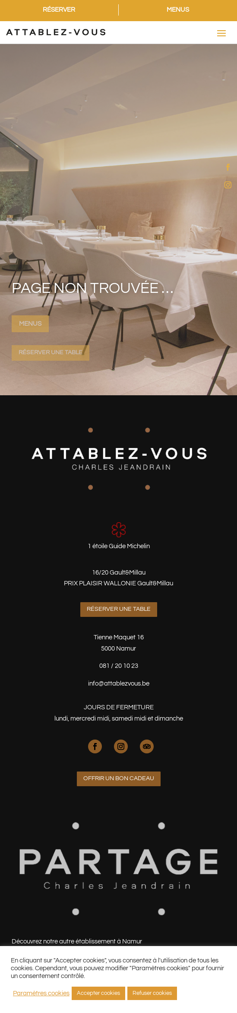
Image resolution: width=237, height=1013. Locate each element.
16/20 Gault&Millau (118, 572)
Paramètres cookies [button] (41, 993)
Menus (30, 324)
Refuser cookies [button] (152, 993)
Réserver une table (50, 352)
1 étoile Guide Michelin (119, 546)
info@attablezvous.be (118, 683)
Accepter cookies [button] (98, 993)
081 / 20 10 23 (118, 666)
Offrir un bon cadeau (118, 778)
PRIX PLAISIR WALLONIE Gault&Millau (118, 583)
